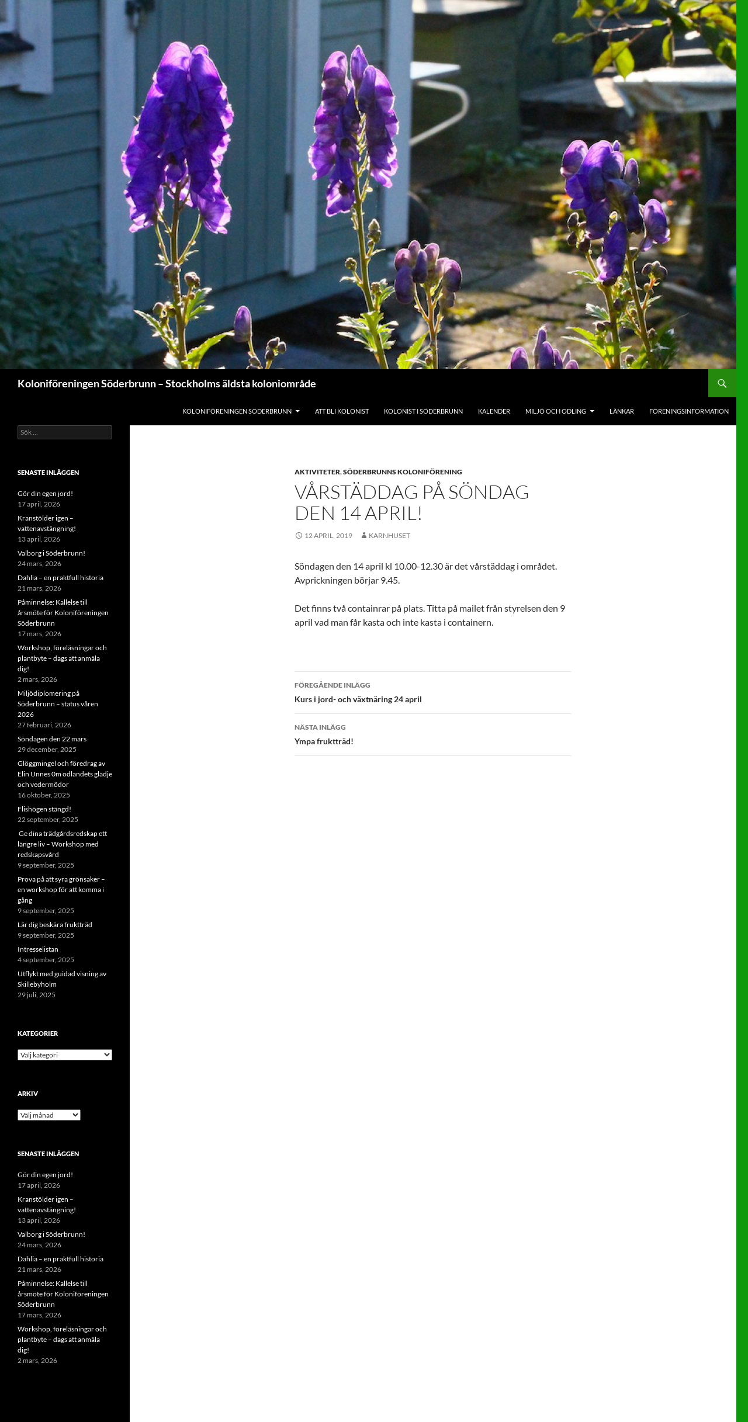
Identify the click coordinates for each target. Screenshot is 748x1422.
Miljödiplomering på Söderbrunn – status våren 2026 (58, 704)
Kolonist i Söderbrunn (423, 411)
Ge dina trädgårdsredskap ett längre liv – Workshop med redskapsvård (62, 844)
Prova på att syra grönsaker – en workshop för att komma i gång (61, 889)
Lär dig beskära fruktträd (55, 924)
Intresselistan (38, 949)
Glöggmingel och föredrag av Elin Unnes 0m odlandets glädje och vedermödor (65, 774)
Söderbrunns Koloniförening (402, 471)
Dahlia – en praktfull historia (60, 577)
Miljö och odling (555, 411)
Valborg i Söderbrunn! (51, 553)
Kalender (494, 411)
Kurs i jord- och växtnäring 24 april (433, 691)
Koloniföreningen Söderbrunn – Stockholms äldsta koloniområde (167, 383)
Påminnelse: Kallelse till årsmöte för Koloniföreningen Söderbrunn (63, 612)
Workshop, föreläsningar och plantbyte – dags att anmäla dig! (62, 658)
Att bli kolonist (342, 411)
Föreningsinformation (689, 411)
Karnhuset (389, 535)
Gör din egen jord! (45, 493)
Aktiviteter (317, 471)
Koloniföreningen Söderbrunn (237, 411)
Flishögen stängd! (44, 808)
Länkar (622, 411)
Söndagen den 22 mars (52, 738)
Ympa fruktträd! (433, 733)
